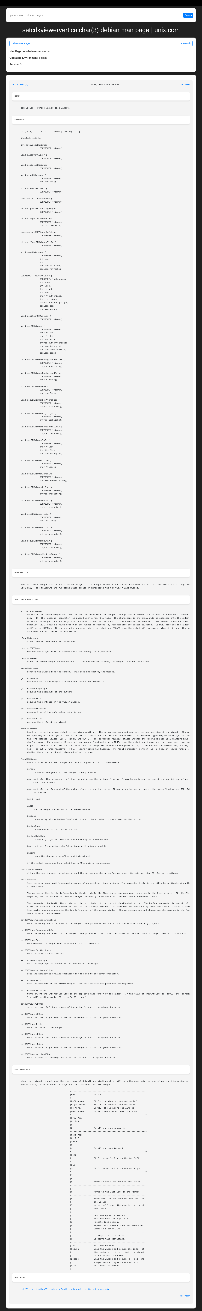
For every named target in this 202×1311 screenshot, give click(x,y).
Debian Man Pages (21, 43)
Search (188, 15)
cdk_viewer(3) (20, 84)
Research (185, 43)
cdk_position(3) (80, 1289)
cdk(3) (24, 1289)
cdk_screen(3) (101, 1289)
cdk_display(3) (60, 1289)
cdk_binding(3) (40, 1289)
